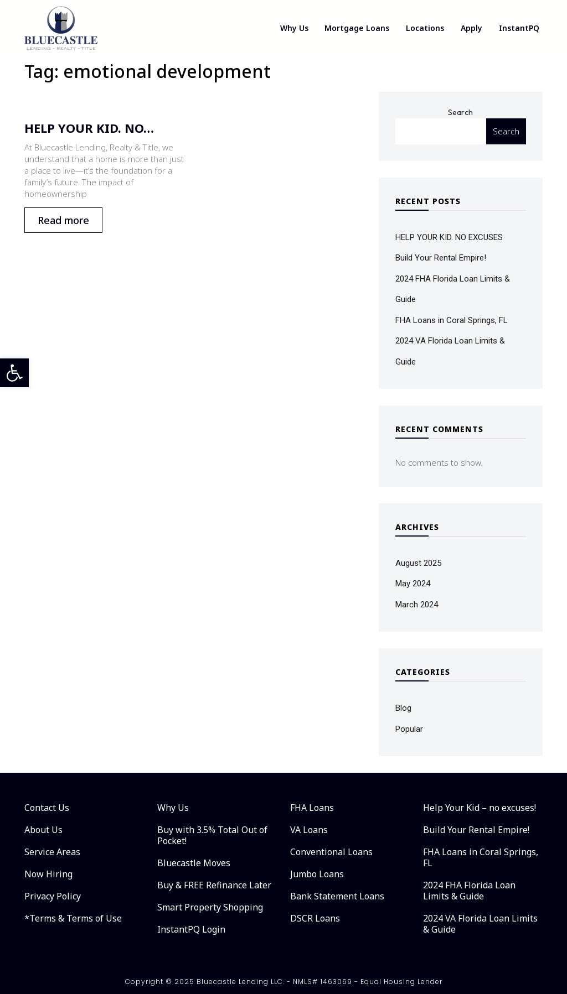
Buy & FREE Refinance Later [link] (214, 885)
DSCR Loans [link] (315, 918)
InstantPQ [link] (519, 28)
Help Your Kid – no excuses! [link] (479, 807)
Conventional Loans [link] (331, 851)
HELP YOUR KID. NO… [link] (89, 127)
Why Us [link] (294, 28)
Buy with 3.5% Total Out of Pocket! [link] (212, 835)
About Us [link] (43, 829)
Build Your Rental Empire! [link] (440, 258)
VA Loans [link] (309, 829)
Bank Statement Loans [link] (337, 896)
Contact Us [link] (46, 807)
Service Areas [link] (52, 851)
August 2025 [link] (418, 563)
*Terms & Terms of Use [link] (73, 918)
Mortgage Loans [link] (356, 28)
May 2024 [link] (412, 584)
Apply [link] (471, 28)
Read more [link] (63, 220)
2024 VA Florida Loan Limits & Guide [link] (480, 924)
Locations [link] (425, 28)
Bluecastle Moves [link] (193, 862)
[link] (14, 372)
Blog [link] (403, 708)
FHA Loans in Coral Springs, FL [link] (451, 320)
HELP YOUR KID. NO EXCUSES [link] (449, 237)
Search (460, 112)
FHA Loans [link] (312, 807)
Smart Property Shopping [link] (210, 907)
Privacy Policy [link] (52, 896)
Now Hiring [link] (48, 873)
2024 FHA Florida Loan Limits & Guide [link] (469, 890)
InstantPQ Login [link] (191, 929)
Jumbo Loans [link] (317, 873)
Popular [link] (409, 729)
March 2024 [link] (416, 605)
